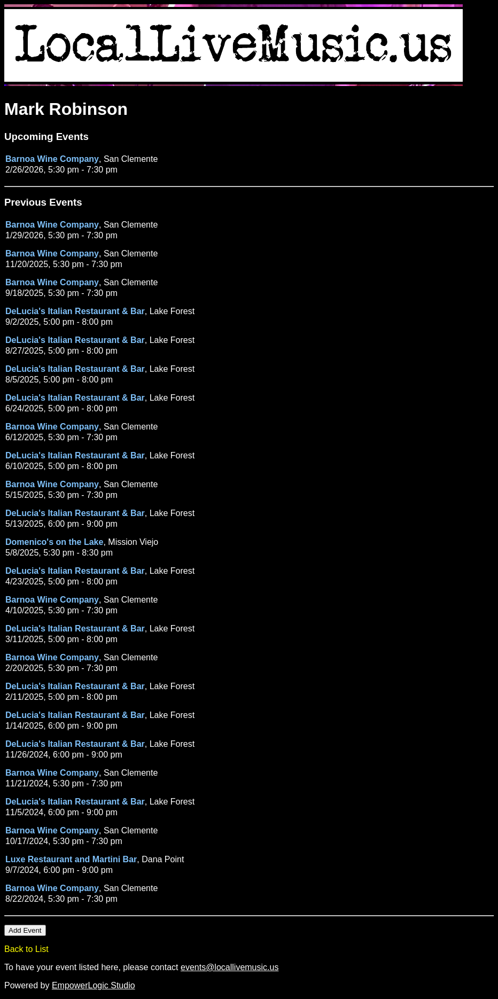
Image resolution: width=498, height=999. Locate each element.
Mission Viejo (133, 542)
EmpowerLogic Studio (93, 985)
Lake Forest (172, 311)
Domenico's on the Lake (54, 542)
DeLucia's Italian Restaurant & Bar (75, 311)
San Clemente (131, 158)
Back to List (26, 949)
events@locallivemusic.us (229, 967)
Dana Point (163, 859)
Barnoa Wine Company (52, 158)
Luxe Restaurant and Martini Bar (71, 859)
